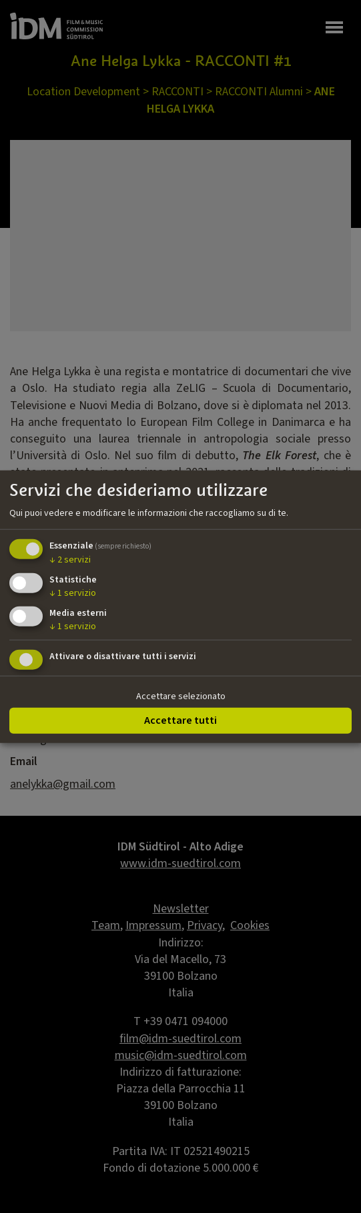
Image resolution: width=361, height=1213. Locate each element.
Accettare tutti (180, 720)
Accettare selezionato (181, 695)
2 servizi (70, 560)
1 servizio (72, 593)
